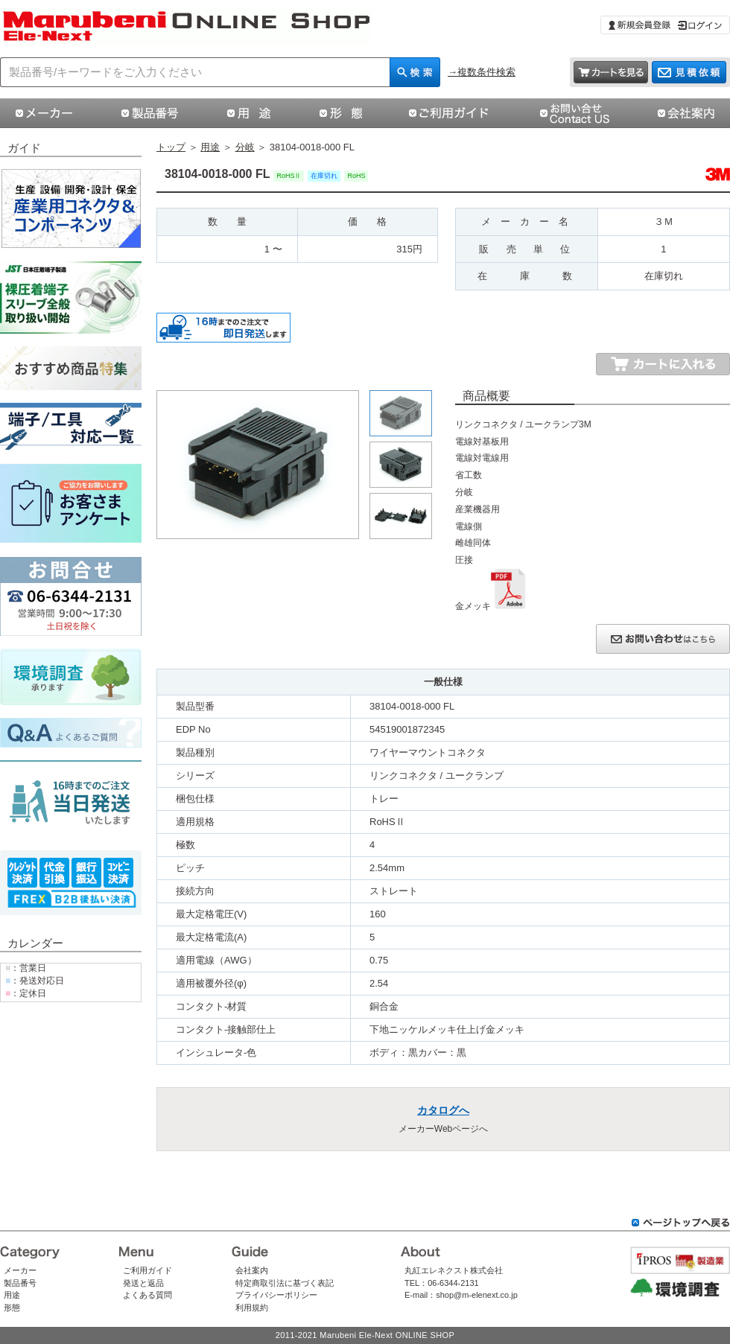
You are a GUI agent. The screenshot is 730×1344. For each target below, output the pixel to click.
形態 (12, 1307)
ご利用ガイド (147, 1270)
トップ (170, 147)
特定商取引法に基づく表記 (284, 1282)
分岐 (245, 147)
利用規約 (251, 1307)
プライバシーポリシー (276, 1294)
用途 (210, 147)
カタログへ (443, 1110)
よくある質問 (147, 1294)
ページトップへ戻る (681, 1222)
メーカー (20, 1270)
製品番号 (20, 1282)
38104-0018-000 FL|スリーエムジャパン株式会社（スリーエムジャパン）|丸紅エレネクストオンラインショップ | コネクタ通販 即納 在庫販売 (186, 27)
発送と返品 (143, 1282)
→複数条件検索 (481, 71)
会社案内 (251, 1270)
